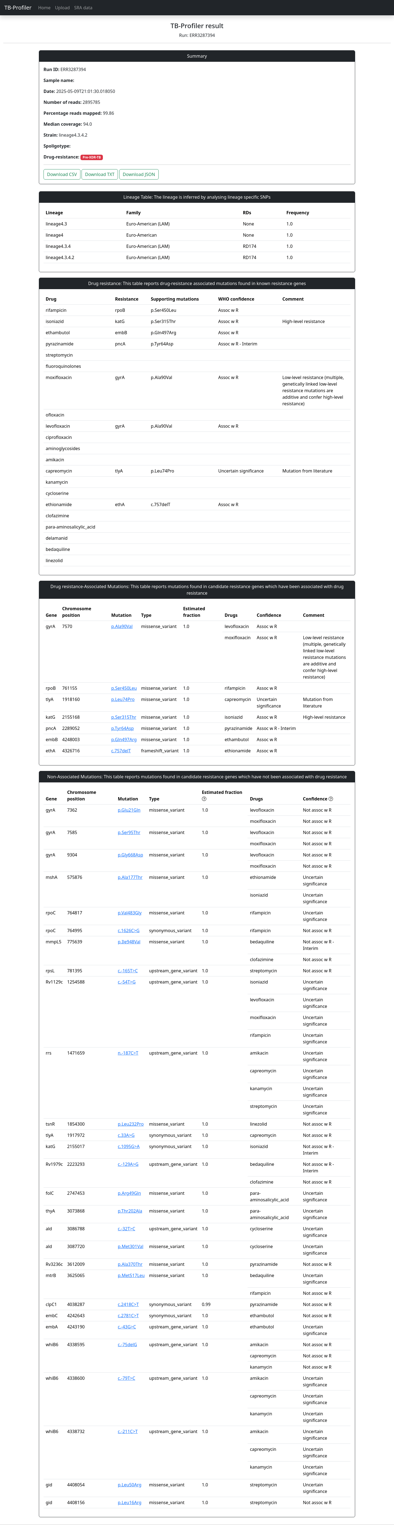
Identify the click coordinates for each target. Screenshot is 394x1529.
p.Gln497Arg (124, 739)
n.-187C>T (128, 1053)
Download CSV (62, 174)
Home (44, 8)
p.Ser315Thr (123, 717)
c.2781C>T (128, 1316)
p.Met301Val (130, 1246)
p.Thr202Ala (130, 1211)
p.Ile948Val (129, 942)
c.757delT (121, 751)
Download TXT (99, 174)
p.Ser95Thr (129, 832)
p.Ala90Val (122, 626)
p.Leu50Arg (129, 1485)
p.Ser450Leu (124, 688)
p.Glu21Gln (129, 810)
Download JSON (139, 174)
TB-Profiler (17, 7)
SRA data (83, 8)
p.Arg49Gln (129, 1193)
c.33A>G (126, 1135)
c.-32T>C (126, 1229)
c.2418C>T (128, 1304)
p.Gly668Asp (130, 855)
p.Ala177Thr (130, 877)
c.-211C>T (128, 1431)
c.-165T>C (128, 971)
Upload (62, 8)
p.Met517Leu (131, 1275)
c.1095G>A (129, 1146)
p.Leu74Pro (123, 699)
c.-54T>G (127, 982)
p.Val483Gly (130, 913)
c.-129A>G (128, 1164)
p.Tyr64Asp (122, 728)
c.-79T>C (126, 1378)
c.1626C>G (129, 931)
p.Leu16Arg (129, 1502)
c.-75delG (127, 1345)
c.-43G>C (127, 1327)
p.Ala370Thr (130, 1264)
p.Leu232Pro (131, 1124)
